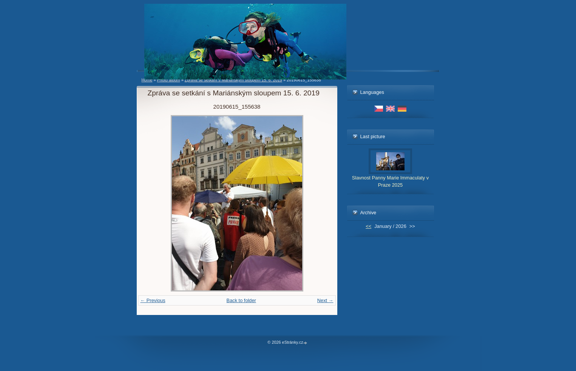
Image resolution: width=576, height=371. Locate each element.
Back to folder (241, 300)
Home (147, 80)
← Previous (153, 300)
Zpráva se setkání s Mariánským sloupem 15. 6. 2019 (233, 80)
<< (368, 226)
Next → (325, 300)
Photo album (168, 80)
